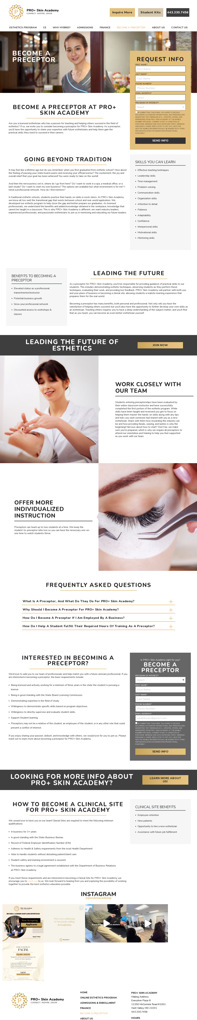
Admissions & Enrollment (98, 964)
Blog (83, 985)
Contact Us (179, 27)
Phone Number (143, 83)
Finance (105, 27)
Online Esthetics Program (98, 959)
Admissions (85, 27)
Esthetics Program (23, 27)
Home (83, 954)
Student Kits (151, 12)
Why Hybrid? (61, 27)
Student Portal (91, 990)
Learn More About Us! (169, 779)
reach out (33, 881)
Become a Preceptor (131, 27)
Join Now (169, 345)
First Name (141, 64)
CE (44, 27)
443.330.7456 (139, 973)
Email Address (143, 93)
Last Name (141, 74)
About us (158, 27)
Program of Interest (147, 103)
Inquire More (122, 12)
